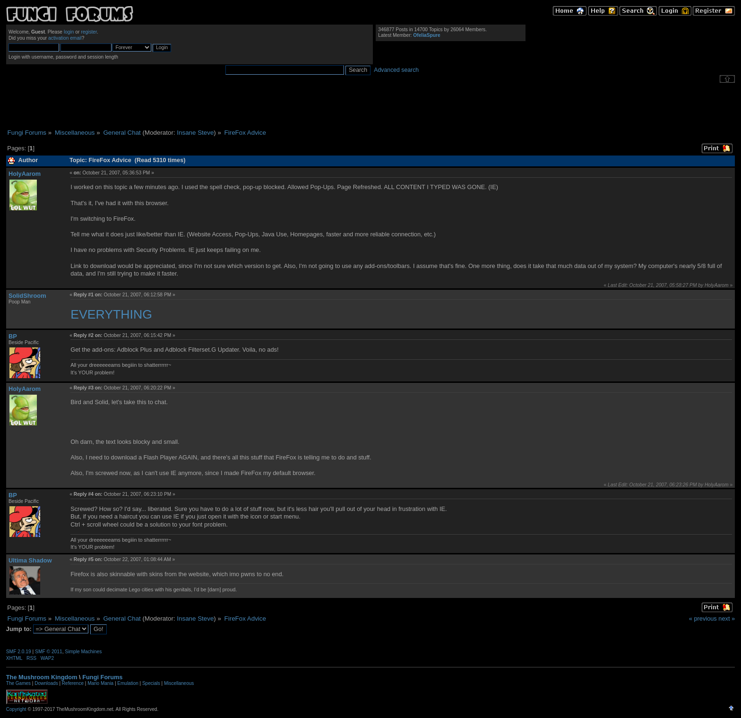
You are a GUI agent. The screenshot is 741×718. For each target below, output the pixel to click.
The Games (18, 683)
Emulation (127, 683)
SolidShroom (27, 295)
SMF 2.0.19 (18, 651)
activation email (65, 38)
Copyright (16, 709)
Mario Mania (100, 683)
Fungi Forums (102, 677)
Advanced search (396, 70)
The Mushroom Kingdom (42, 677)
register (89, 32)
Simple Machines (83, 651)
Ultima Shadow (30, 560)
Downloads (46, 683)
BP (13, 336)
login (69, 32)
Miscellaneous (179, 683)
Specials (151, 683)
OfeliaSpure (426, 35)
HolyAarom (25, 173)
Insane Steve (195, 132)
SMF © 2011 (48, 651)
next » (726, 618)
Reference (73, 683)
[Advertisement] (370, 106)
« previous (703, 618)
